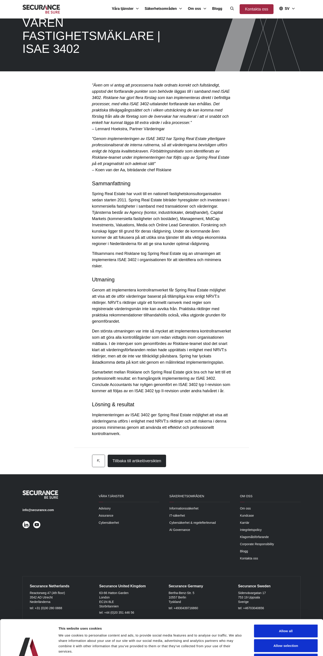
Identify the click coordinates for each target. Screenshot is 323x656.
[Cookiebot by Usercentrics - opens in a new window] (28, 647)
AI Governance (179, 530)
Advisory (105, 508)
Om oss (246, 496)
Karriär (244, 522)
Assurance (106, 515)
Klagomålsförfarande (254, 537)
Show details (234, 647)
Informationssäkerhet (184, 508)
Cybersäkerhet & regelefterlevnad (192, 522)
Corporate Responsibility (257, 544)
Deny (286, 627)
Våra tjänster (111, 496)
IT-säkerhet (177, 515)
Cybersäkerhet (109, 522)
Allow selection (286, 612)
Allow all (286, 597)
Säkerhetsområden (186, 496)
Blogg (244, 551)
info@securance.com (38, 510)
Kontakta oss (256, 9)
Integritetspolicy (251, 530)
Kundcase (247, 515)
